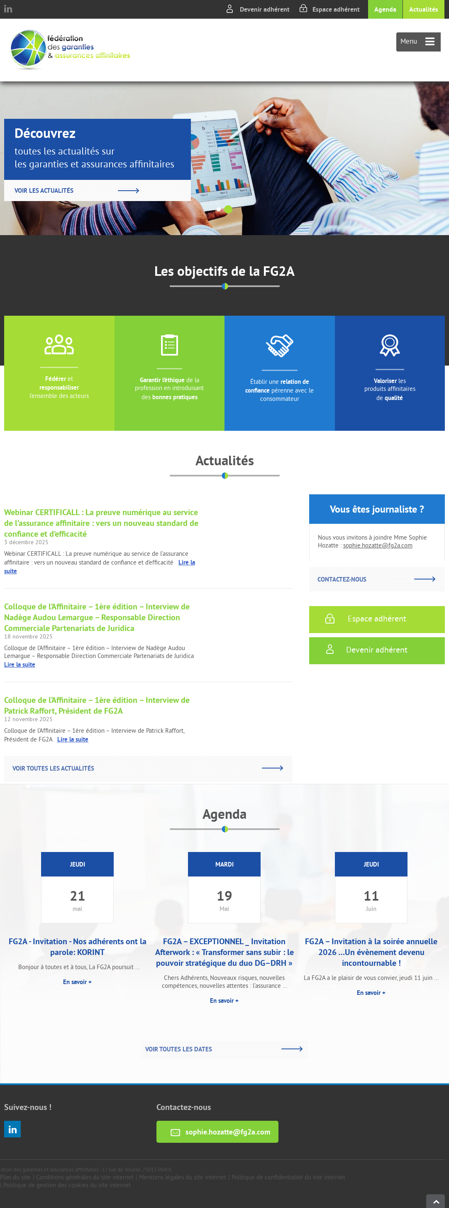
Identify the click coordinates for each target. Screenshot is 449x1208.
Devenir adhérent (265, 9)
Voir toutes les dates (178, 1049)
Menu (417, 42)
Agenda (385, 9)
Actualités (423, 9)
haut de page (435, 1201)
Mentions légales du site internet (182, 1178)
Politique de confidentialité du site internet (288, 1178)
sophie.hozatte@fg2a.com (377, 546)
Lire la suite (19, 664)
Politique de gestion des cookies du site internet (67, 1186)
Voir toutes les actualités (53, 768)
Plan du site (15, 1178)
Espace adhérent (336, 9)
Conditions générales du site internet (85, 1178)
